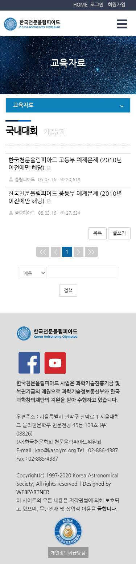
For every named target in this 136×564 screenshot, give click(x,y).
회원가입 (116, 4)
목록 (97, 233)
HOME (80, 4)
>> (91, 251)
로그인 (96, 4)
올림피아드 (25, 179)
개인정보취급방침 (68, 552)
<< (43, 251)
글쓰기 (119, 233)
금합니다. (107, 509)
